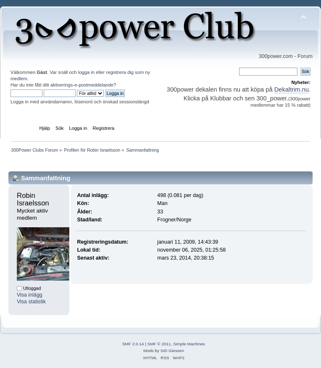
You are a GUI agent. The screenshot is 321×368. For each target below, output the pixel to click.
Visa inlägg (29, 295)
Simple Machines (189, 344)
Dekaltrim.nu (291, 89)
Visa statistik (31, 302)
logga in (86, 72)
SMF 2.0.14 (133, 344)
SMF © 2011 (159, 344)
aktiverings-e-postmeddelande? (83, 84)
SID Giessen (172, 350)
